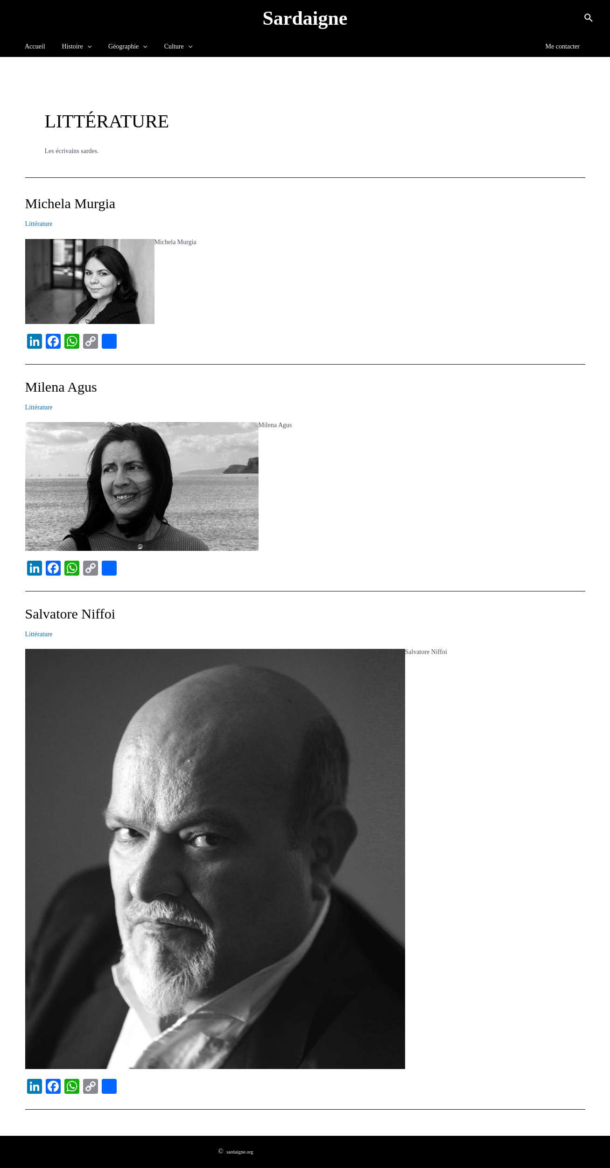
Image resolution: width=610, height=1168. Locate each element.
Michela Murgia (70, 203)
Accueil (33, 46)
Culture (165, 47)
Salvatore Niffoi (70, 613)
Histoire (71, 47)
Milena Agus (61, 386)
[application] (81, 47)
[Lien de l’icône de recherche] (589, 18)
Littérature (39, 223)
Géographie (118, 47)
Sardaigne (304, 18)
